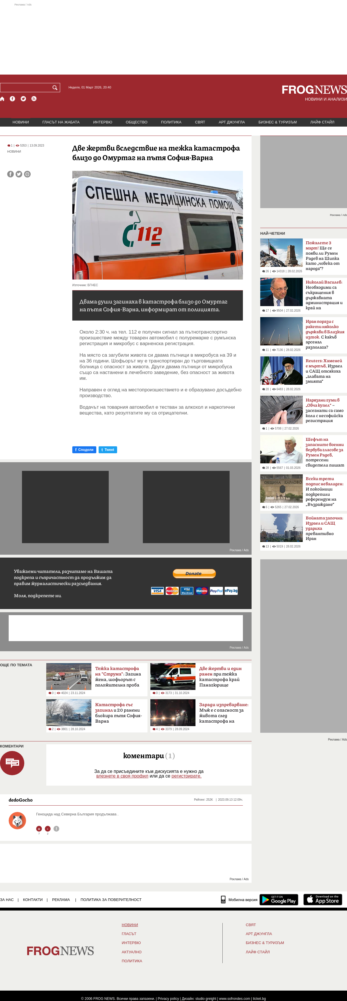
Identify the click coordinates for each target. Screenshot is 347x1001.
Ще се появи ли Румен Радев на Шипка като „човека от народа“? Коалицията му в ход (323, 257)
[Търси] (56, 87)
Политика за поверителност (111, 900)
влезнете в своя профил (122, 776)
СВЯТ (200, 122)
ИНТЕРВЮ (102, 122)
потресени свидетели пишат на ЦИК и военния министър (325, 454)
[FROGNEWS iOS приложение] (323, 899)
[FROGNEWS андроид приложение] (279, 899)
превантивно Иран (324, 528)
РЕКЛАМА (61, 900)
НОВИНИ (21, 122)
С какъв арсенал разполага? (325, 334)
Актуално (132, 952)
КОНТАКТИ (33, 900)
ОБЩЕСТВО (136, 122)
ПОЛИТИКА (171, 122)
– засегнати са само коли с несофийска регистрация (325, 410)
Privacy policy (168, 999)
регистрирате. (186, 776)
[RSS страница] (34, 98)
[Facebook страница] (13, 98)
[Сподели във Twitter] (19, 174)
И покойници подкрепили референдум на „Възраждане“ (325, 491)
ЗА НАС (7, 900)
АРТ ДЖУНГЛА (232, 122)
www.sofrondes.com (234, 999)
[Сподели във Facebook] (10, 174)
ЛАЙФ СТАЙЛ (322, 122)
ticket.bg (259, 999)
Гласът (129, 934)
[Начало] (2, 98)
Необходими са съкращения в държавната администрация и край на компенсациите (324, 297)
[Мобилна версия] (239, 899)
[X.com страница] (23, 98)
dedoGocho (21, 800)
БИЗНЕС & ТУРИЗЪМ (278, 122)
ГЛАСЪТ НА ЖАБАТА (61, 122)
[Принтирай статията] (27, 174)
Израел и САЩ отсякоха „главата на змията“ (324, 371)
